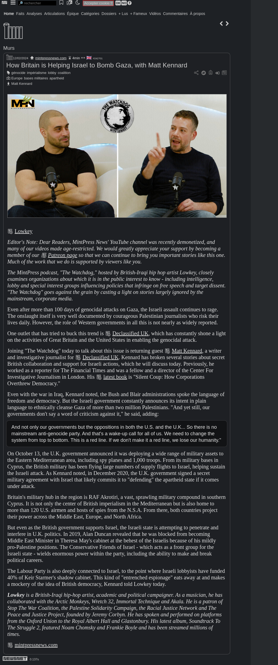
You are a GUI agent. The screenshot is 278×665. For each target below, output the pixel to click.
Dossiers (109, 13)
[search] (37, 3)
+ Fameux (138, 13)
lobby (52, 73)
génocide (18, 73)
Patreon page (62, 255)
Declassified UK (130, 333)
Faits (20, 13)
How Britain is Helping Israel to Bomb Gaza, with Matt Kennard (96, 65)
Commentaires (175, 13)
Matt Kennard (21, 84)
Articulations (54, 13)
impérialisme (36, 73)
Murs (9, 48)
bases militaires (36, 78)
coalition (64, 73)
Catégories (90, 13)
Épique (73, 13)
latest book (115, 377)
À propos (197, 13)
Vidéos (155, 13)
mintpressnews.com (51, 58)
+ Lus (123, 13)
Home (9, 13)
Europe (17, 78)
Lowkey (24, 231)
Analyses (34, 13)
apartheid (56, 78)
